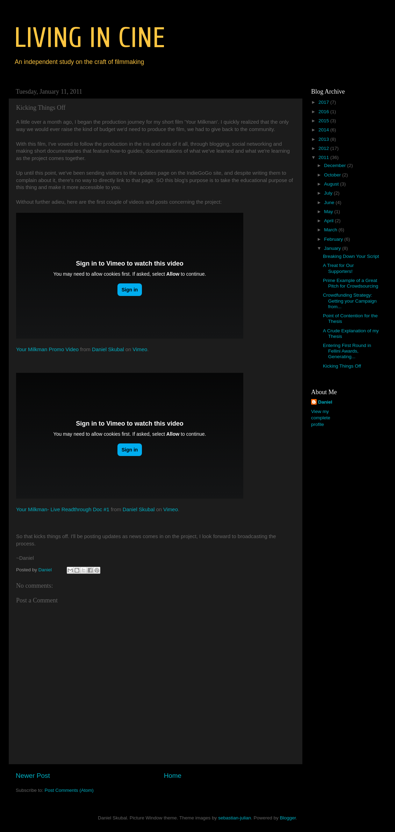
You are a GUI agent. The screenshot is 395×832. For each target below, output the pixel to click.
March (331, 229)
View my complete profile (320, 418)
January (333, 248)
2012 (324, 148)
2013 (324, 139)
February (334, 239)
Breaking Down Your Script (351, 256)
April (329, 220)
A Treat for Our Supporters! (338, 268)
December (335, 165)
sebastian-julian (234, 817)
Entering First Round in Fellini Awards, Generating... (347, 351)
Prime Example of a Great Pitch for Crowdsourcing (350, 283)
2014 (324, 129)
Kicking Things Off (342, 366)
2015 (324, 120)
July (329, 193)
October (333, 175)
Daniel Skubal (108, 349)
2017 (324, 102)
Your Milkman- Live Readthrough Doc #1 (62, 509)
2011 (324, 157)
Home (172, 775)
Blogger (288, 817)
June (330, 202)
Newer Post (33, 775)
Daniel (325, 402)
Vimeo (139, 349)
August (332, 184)
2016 (324, 111)
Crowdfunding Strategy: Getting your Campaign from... (350, 300)
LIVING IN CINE (89, 38)
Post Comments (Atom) (69, 790)
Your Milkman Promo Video (47, 349)
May (329, 211)
